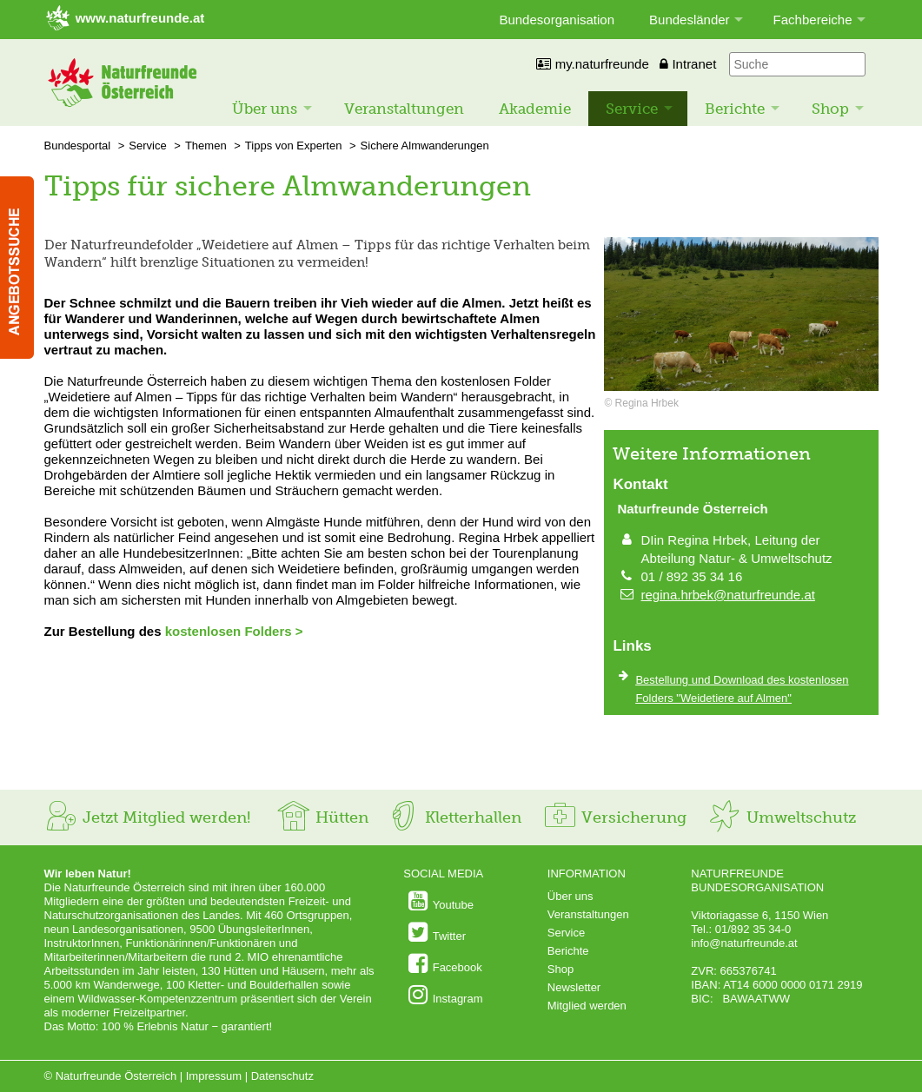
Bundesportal (77, 145)
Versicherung (614, 817)
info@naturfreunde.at (744, 943)
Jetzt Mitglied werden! (147, 817)
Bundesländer (689, 19)
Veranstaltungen (404, 108)
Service (632, 108)
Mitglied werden (587, 1005)
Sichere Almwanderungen (425, 145)
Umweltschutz (781, 817)
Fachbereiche (812, 19)
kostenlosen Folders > (234, 631)
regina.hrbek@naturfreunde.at (728, 594)
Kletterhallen (453, 817)
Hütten (322, 817)
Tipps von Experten (293, 145)
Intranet (688, 63)
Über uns (264, 108)
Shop (830, 108)
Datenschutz (282, 1075)
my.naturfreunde (592, 63)
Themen (206, 145)
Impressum (214, 1075)
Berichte (735, 108)
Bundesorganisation (556, 19)
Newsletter (573, 987)
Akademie (535, 108)
